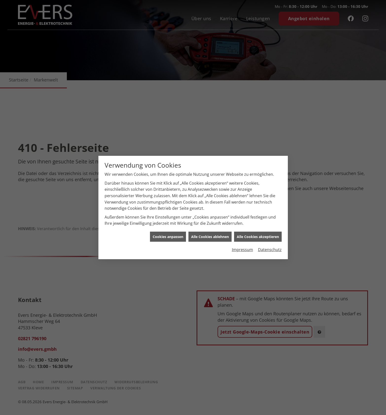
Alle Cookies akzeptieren (258, 233)
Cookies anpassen (168, 233)
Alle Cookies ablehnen (210, 233)
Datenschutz (270, 246)
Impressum (242, 246)
